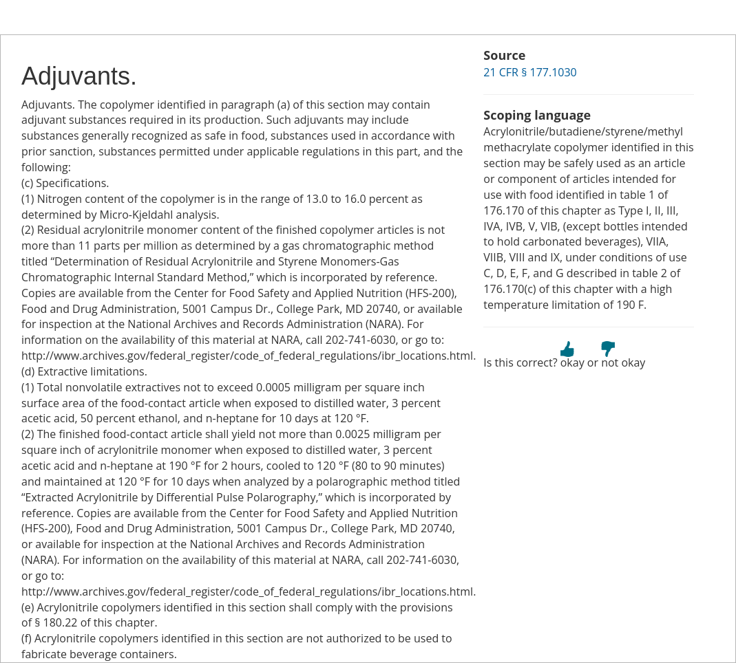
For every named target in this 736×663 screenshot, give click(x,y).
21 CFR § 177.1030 (529, 72)
